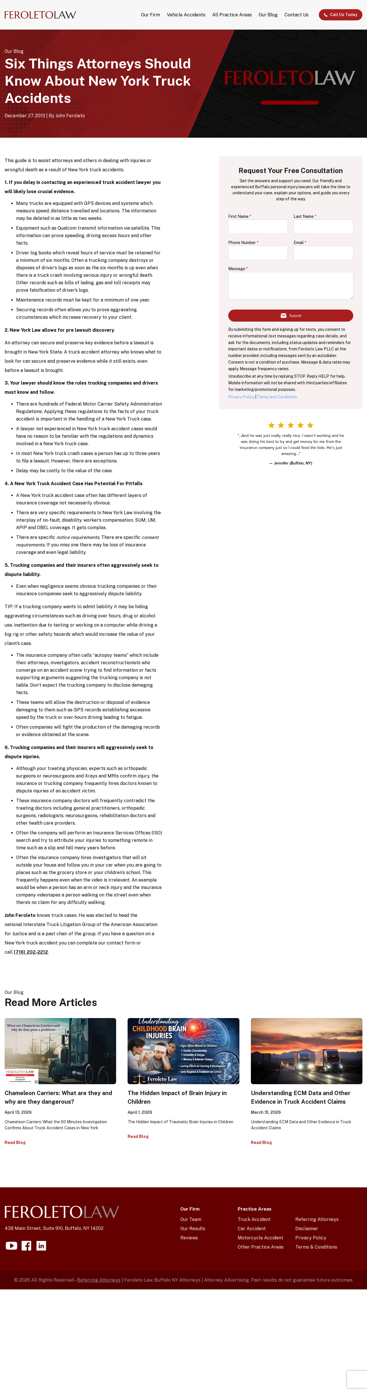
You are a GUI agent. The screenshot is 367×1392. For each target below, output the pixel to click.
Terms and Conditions (277, 397)
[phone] (258, 253)
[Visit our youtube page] (11, 1246)
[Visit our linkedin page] (41, 1246)
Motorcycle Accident (260, 1238)
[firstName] (258, 227)
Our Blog (268, 15)
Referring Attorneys (317, 1219)
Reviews (189, 1238)
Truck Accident (254, 1219)
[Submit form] (290, 316)
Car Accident (252, 1228)
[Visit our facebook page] (26, 1246)
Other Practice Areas (261, 1247)
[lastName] (323, 227)
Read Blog (15, 1142)
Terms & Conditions (316, 1247)
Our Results (192, 1228)
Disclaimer (306, 1228)
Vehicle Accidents (186, 15)
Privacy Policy (241, 397)
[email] (323, 253)
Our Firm (150, 15)
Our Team (190, 1219)
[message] (290, 285)
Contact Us (296, 15)
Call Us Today (341, 14)
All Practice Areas (232, 15)
